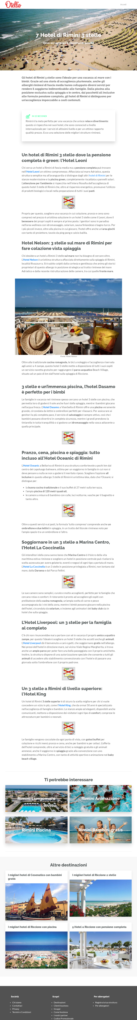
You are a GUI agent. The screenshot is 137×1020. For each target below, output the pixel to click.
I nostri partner (61, 1015)
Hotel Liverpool (32, 643)
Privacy (15, 1009)
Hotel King (65, 705)
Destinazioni (59, 1002)
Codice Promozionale (63, 1018)
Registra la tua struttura (106, 1002)
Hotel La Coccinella (34, 566)
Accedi (123, 4)
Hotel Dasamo (51, 407)
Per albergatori (102, 1005)
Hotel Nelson (30, 259)
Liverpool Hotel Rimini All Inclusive (68, 675)
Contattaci (17, 1005)
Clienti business (61, 1005)
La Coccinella (69, 586)
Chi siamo (16, 1002)
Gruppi (57, 1009)
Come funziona (61, 1012)
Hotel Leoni (32, 171)
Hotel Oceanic (31, 465)
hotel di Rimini (97, 175)
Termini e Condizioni (21, 1012)
